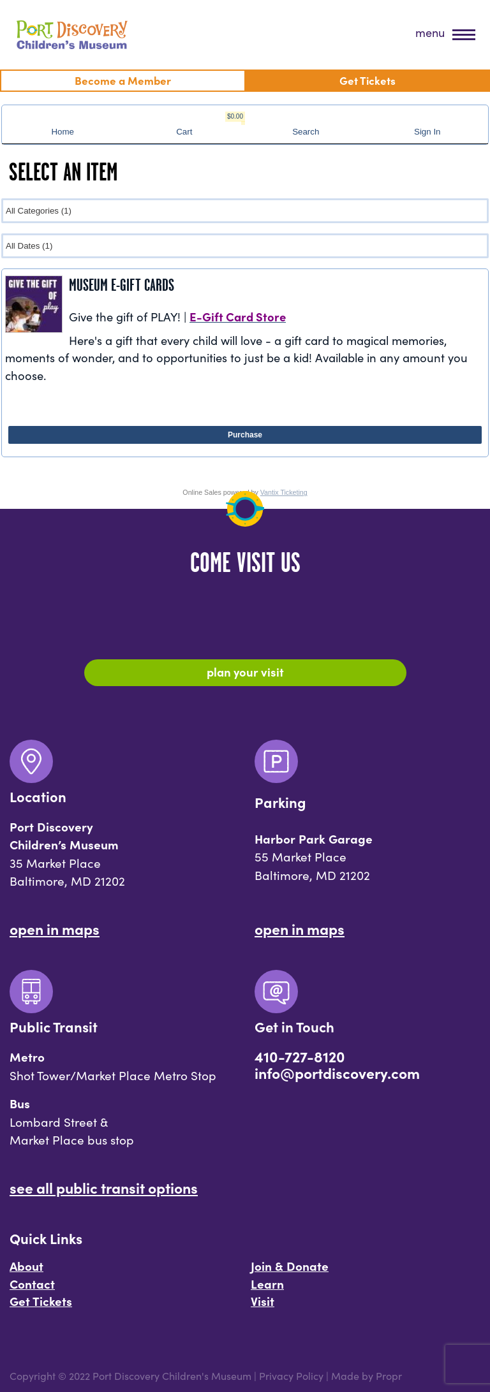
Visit (262, 1301)
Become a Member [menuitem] (123, 80)
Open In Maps (55, 928)
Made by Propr (366, 1375)
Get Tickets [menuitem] (367, 80)
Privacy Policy (291, 1375)
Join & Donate (290, 1265)
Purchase (245, 434)
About (26, 1265)
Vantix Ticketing (284, 492)
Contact (32, 1283)
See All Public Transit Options (104, 1187)
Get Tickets (41, 1301)
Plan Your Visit (245, 671)
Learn (267, 1283)
